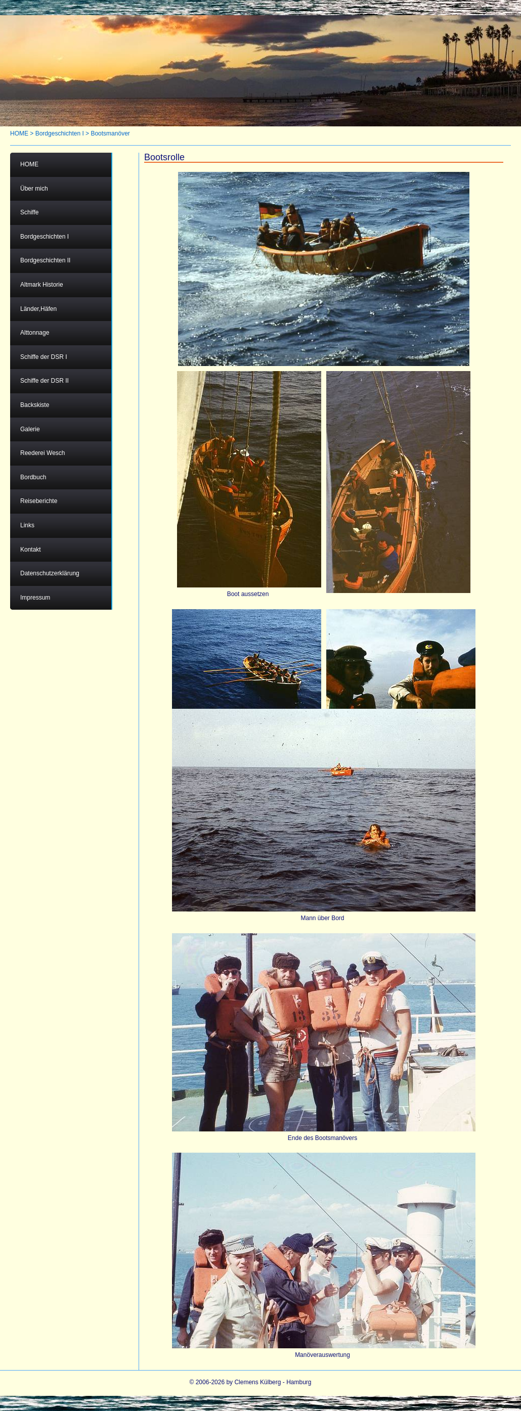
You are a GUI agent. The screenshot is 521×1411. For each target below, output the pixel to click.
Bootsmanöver (110, 133)
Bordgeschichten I (59, 133)
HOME (19, 133)
